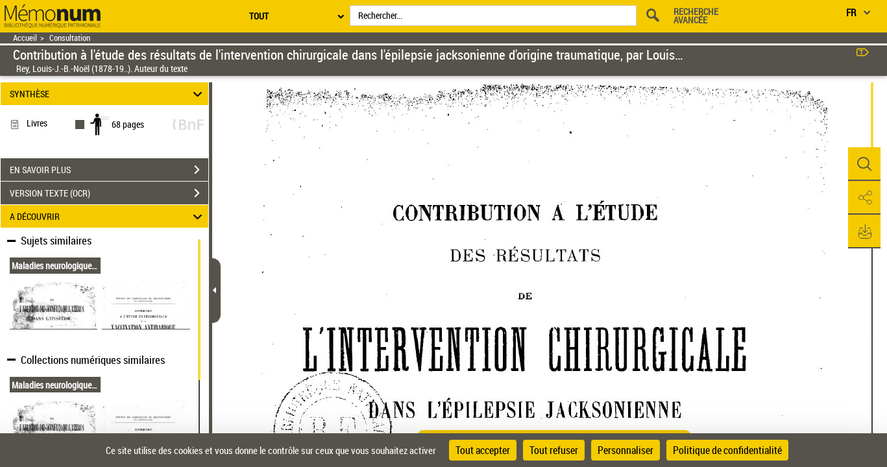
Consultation (69, 37)
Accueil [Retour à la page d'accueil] (25, 37)
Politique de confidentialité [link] (727, 450)
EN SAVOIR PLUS (109, 170)
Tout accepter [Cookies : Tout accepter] (483, 450)
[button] (864, 164)
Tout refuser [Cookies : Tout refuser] (553, 450)
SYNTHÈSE (108, 93)
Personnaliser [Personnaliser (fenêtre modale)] (625, 450)
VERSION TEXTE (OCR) (109, 193)
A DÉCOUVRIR (108, 216)
